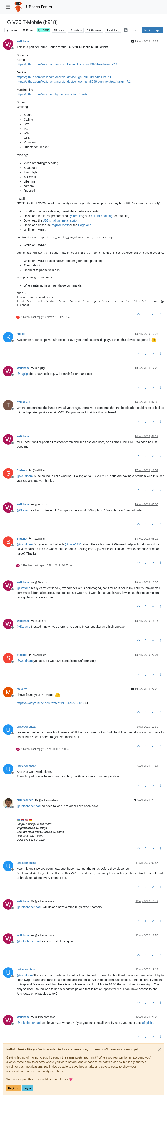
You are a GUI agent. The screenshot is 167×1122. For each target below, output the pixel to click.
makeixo (22, 689)
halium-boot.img (102, 216)
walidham (23, 41)
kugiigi (21, 333)
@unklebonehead (47, 800)
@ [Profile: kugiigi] (22, 374)
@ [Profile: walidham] (25, 476)
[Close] (159, 1049)
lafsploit (147, 1023)
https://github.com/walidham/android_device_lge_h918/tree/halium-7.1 (64, 77)
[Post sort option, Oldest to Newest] (135, 30)
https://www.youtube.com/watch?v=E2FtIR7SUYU (50, 703)
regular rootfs (60, 225)
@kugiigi (38, 368)
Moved (28, 30)
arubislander (25, 800)
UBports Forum (39, 7)
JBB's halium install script (60, 220)
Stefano (22, 470)
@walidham (37, 470)
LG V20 (43, 30)
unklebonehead (26, 726)
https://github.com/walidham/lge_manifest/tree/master (53, 94)
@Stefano (39, 504)
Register (13, 1088)
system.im (75, 216)
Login (27, 1088)
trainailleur (23, 402)
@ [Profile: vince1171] (73, 544)
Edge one (84, 225)
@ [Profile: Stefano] (23, 510)
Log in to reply (152, 30)
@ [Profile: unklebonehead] (29, 806)
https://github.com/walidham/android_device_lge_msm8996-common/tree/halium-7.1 (74, 81)
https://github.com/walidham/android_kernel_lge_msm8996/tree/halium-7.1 (67, 64)
